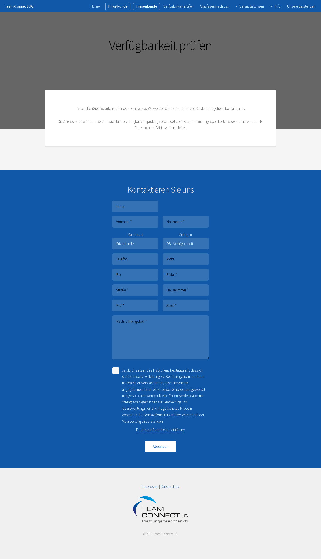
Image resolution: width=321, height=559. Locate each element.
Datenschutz (169, 486)
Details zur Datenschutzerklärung (160, 429)
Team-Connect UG (19, 6)
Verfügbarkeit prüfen (178, 6)
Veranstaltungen (251, 6)
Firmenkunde (146, 6)
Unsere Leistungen (301, 6)
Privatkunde (118, 6)
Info (278, 6)
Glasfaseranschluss (214, 6)
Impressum (149, 486)
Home (95, 6)
